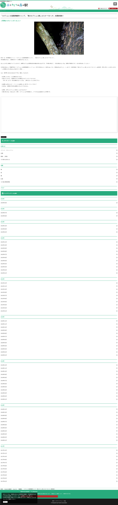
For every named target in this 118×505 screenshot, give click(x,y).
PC (65, 500)
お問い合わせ (26, 496)
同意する (5, 501)
